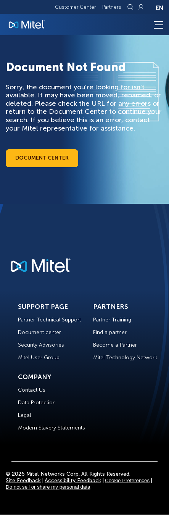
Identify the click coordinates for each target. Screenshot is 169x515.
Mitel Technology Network (125, 357)
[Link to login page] (141, 7)
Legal (24, 415)
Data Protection (37, 402)
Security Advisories (41, 345)
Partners (111, 7)
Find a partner (110, 332)
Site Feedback (23, 480)
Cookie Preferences (127, 480)
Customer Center (75, 7)
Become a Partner (115, 345)
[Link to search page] (131, 7)
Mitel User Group (39, 357)
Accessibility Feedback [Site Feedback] (73, 480)
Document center (39, 332)
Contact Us (31, 390)
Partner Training (112, 319)
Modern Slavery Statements (51, 428)
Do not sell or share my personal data (48, 487)
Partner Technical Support (49, 319)
